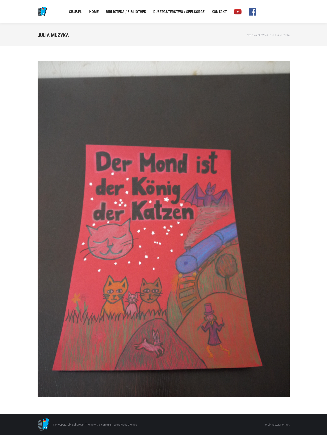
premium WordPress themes (119, 424)
